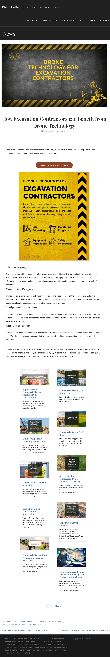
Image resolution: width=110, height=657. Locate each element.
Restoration (35, 644)
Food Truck (42, 638)
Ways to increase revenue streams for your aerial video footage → (84, 630)
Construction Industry (32, 621)
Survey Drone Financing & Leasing (34, 484)
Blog (82, 20)
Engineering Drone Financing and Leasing (33, 440)
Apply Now (91, 20)
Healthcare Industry (58, 638)
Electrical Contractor (23, 647)
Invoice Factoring (61, 647)
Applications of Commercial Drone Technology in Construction (31, 393)
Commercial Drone (16, 621)
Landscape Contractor (14, 641)
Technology (59, 621)
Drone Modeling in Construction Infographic (31, 511)
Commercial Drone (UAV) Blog (71, 433)
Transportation (11, 644)
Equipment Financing (43, 647)
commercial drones (18, 625)
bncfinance (63, 131)
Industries (104, 20)
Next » (58, 606)
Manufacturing (9, 638)
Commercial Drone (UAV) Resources (71, 392)
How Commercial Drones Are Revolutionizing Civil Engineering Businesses (71, 574)
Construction (59, 644)
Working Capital (11, 650)
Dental (33, 638)
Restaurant (23, 638)
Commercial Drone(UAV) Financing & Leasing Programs (34, 558)
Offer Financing (49, 20)
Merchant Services (68, 20)
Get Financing (32, 20)
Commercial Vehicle (34, 641)
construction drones (33, 625)
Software (24, 644)
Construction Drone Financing (69, 524)
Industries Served (47, 621)
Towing (59, 641)
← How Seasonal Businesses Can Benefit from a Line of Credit (24, 630)
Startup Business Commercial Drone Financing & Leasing (69, 479)
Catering (8, 647)
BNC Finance (12, 7)
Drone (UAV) (47, 644)
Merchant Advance (27, 650)
